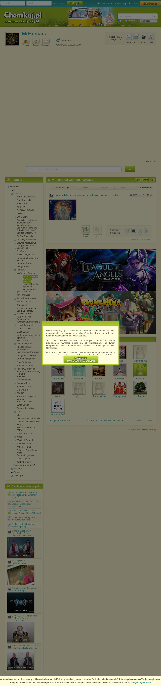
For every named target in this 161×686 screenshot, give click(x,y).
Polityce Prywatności (141, 682)
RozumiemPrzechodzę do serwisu (81, 359)
